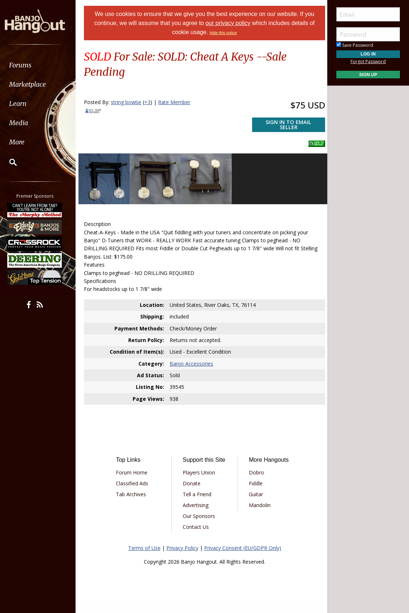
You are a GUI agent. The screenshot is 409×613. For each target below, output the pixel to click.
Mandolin (259, 502)
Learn (24, 103)
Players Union (199, 478)
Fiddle (255, 481)
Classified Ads (134, 481)
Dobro (255, 470)
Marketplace (33, 84)
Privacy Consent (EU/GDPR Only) (242, 554)
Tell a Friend (197, 500)
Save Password (354, 45)
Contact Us (196, 533)
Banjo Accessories (192, 361)
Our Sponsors (199, 522)
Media (24, 123)
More (23, 142)
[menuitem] (41, 65)
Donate (192, 489)
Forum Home (134, 470)
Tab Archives (133, 492)
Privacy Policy (182, 554)
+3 (150, 102)
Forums (26, 65)
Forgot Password (368, 61)
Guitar (255, 492)
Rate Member (177, 102)
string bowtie (129, 102)
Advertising (196, 511)
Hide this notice (223, 32)
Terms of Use (144, 554)
